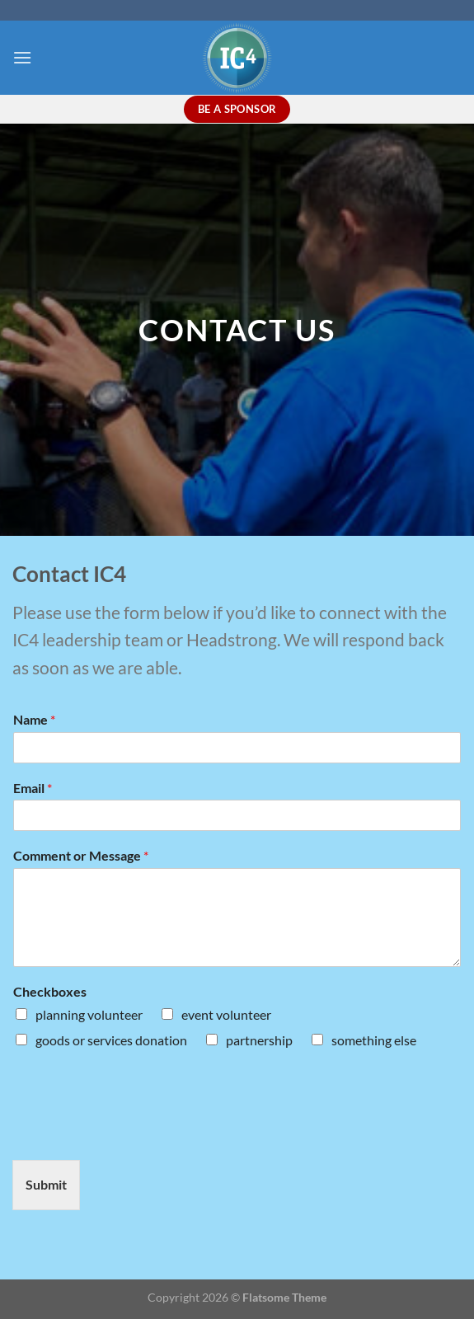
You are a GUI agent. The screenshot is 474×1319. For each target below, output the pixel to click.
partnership (259, 1040)
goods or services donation (111, 1040)
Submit (46, 1184)
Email (32, 788)
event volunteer (226, 1014)
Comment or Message (80, 855)
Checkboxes (50, 991)
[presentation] (137, 1133)
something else (373, 1040)
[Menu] (22, 57)
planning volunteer (89, 1014)
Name (34, 719)
